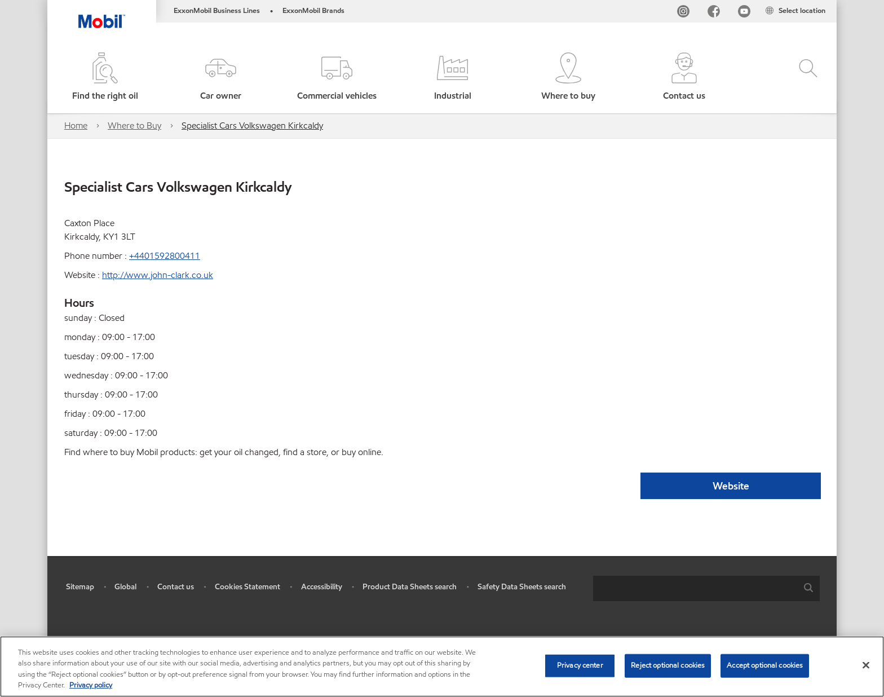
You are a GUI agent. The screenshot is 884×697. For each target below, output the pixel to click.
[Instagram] (683, 13)
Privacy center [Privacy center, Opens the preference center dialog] (580, 665)
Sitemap (80, 586)
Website (731, 485)
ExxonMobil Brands (313, 11)
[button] (220, 77)
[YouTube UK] (744, 13)
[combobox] (706, 588)
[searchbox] (695, 588)
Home (75, 125)
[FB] (713, 13)
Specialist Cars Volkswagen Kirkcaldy (252, 125)
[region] (442, 666)
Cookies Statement (247, 586)
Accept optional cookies (765, 665)
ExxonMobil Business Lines (217, 11)
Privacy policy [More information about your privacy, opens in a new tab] (90, 685)
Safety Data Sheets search (522, 586)
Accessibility (321, 586)
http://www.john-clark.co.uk (157, 275)
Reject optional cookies (668, 665)
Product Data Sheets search (410, 586)
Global (125, 586)
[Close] (866, 664)
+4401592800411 (164, 256)
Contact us (175, 586)
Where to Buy (134, 125)
